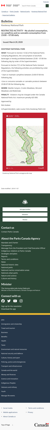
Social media (7, 408)
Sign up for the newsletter (11, 306)
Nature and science (8, 276)
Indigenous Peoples (8, 383)
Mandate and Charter (9, 242)
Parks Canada (14, 11)
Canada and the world (9, 370)
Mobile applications (10, 412)
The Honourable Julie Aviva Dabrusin (20, 289)
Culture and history (8, 278)
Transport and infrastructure (11, 366)
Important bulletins (8, 15)
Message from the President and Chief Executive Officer (23, 248)
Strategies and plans (9, 253)
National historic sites (9, 265)
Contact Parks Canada (10, 232)
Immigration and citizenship (11, 324)
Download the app (8, 309)
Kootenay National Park (39, 11)
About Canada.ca (9, 416)
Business (4, 332)
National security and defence (12, 353)
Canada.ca (4, 11)
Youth (3, 391)
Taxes (3, 345)
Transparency (6, 245)
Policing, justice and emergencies (13, 362)
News (3, 262)
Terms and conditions (9, 259)
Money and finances (8, 374)
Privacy (30, 412)
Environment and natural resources (14, 349)
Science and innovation (9, 379)
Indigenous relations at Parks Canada (16, 251)
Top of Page (7, 425)
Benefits (4, 337)
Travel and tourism (8, 328)
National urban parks (9, 273)
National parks (25, 11)
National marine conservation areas (15, 270)
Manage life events (8, 396)
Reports (4, 256)
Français (46, 2)
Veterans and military (9, 387)
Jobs (2, 320)
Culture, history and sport (10, 358)
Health (3, 341)
